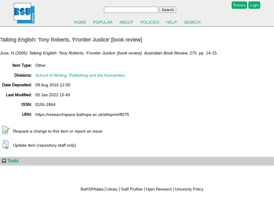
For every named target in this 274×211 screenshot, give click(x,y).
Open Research (159, 189)
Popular (102, 22)
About (126, 22)
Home (80, 22)
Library (112, 189)
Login (254, 5)
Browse (239, 5)
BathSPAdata (92, 189)
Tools (10, 160)
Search (192, 22)
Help (171, 22)
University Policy (189, 189)
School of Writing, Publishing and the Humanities (80, 75)
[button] (6, 130)
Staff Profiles (132, 189)
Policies (150, 22)
